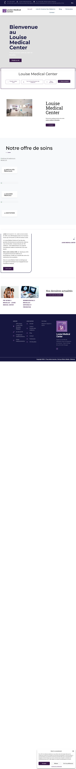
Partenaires (69, 9)
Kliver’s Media (65, 359)
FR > (72, 3)
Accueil (30, 9)
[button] (73, 751)
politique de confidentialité (56, 766)
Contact (51, 12)
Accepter (44, 763)
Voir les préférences (68, 763)
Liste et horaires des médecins (45, 9)
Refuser (56, 763)
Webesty (72, 359)
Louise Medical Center (14, 11)
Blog (60, 9)
